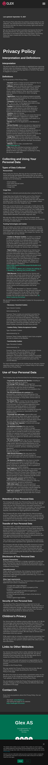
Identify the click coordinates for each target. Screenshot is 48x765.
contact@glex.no (19, 700)
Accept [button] (20, 761)
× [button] (44, 744)
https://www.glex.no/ (13, 145)
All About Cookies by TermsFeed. (22, 296)
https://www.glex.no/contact (15, 703)
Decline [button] (27, 761)
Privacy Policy (6, 751)
